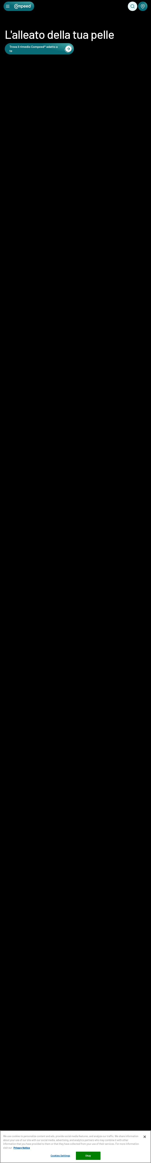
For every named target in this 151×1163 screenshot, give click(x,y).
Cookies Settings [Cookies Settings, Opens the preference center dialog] (60, 1155)
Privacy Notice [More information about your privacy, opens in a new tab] (22, 1147)
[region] (75, 1146)
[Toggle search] (132, 6)
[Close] (144, 1136)
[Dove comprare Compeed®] (142, 6)
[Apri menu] (7, 6)
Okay (88, 1155)
